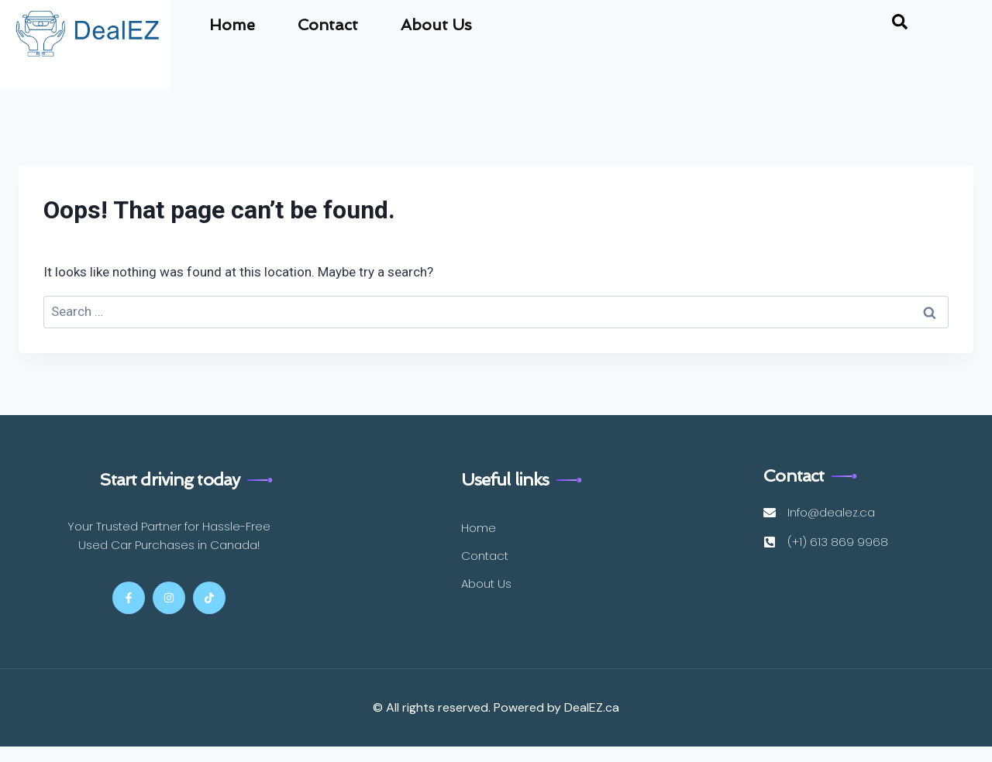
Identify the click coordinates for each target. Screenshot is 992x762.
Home (232, 24)
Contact (328, 24)
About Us (436, 24)
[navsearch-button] (900, 25)
